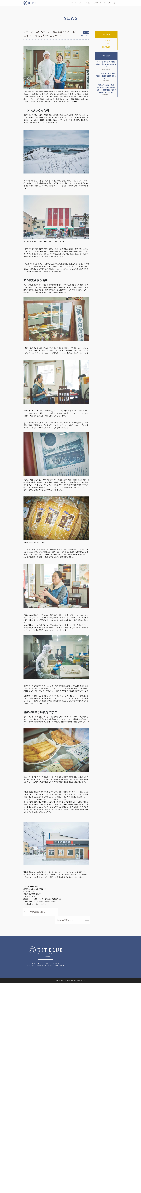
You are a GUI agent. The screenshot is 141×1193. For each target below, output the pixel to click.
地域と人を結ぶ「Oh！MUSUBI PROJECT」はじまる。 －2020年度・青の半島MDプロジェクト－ (106, 88)
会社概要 (95, 3)
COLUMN (106, 41)
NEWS (106, 44)
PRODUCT (106, 47)
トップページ (36, 955)
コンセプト (74, 3)
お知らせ (81, 3)
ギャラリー (103, 3)
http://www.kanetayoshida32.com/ (48, 901)
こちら (40, 904)
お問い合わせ (111, 3)
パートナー (88, 3)
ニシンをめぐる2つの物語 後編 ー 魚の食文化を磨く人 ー (106, 64)
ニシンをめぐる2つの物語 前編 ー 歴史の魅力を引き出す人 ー (106, 76)
